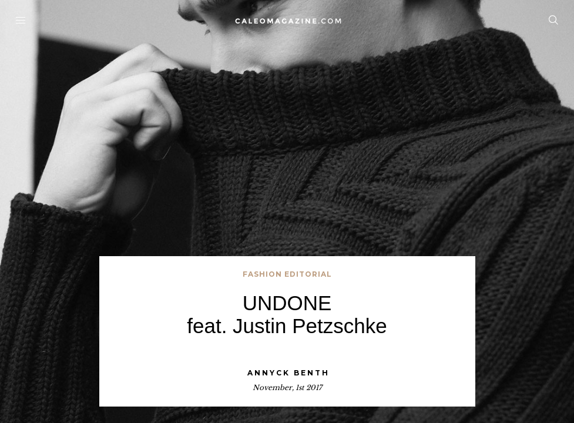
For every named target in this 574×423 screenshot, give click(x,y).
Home (287, 20)
